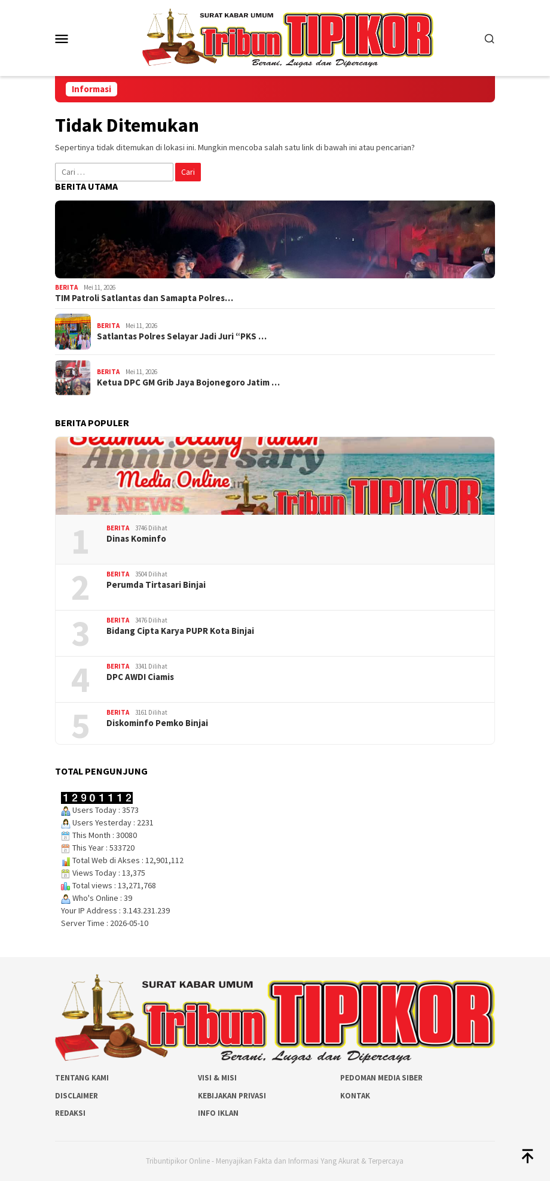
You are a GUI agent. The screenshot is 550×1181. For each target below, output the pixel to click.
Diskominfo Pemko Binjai (157, 723)
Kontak (355, 1096)
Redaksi (70, 1113)
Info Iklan (218, 1113)
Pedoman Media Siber (381, 1078)
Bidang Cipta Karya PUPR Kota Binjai (180, 631)
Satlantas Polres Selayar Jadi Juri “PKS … (182, 336)
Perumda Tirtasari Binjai (156, 584)
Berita (66, 287)
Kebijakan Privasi (232, 1096)
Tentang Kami (82, 1078)
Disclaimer (76, 1096)
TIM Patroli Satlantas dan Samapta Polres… (144, 298)
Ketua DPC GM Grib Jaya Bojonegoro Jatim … (188, 382)
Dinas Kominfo (136, 538)
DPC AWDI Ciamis (140, 677)
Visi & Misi (217, 1078)
